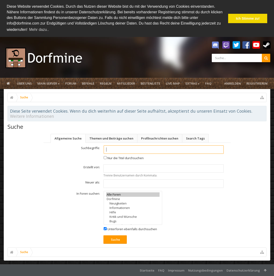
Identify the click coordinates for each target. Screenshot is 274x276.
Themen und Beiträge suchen (111, 138)
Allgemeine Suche (68, 138)
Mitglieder (126, 83)
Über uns (24, 83)
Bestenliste (150, 83)
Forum (70, 83)
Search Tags (195, 138)
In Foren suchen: (88, 193)
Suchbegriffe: (90, 147)
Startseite (147, 270)
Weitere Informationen (32, 115)
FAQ (208, 83)
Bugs (133, 221)
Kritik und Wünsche (133, 216)
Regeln (105, 83)
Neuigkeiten (133, 203)
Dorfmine (133, 198)
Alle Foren (133, 194)
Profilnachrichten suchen (159, 138)
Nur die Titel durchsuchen (124, 157)
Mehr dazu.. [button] (39, 30)
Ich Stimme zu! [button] (248, 18)
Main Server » (48, 83)
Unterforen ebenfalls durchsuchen (130, 228)
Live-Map (173, 83)
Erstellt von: (92, 167)
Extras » (193, 83)
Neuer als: (92, 182)
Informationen (133, 207)
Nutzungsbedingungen (205, 270)
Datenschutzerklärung (243, 270)
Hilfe (133, 212)
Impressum (176, 270)
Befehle (88, 83)
